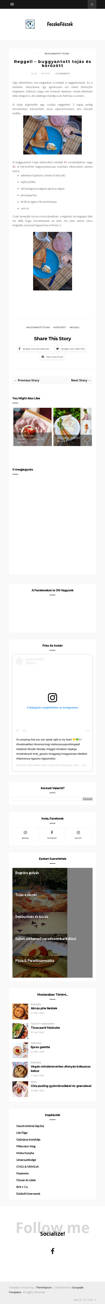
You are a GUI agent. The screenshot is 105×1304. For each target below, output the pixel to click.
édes (34, 1082)
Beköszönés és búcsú (31, 917)
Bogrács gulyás (27, 873)
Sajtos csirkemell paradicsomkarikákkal (45, 939)
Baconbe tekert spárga (68, 439)
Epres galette (40, 1047)
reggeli (74, 327)
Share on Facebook (36, 349)
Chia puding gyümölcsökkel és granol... (30, 439)
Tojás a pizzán (26, 895)
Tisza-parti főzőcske (45, 1027)
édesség (36, 1004)
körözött (60, 327)
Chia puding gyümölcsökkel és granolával (61, 1086)
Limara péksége (26, 1159)
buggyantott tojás (57, 53)
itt (66, 162)
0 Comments (62, 73)
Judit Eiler (21, 765)
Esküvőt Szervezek (28, 1193)
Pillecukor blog (25, 1146)
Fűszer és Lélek (26, 1180)
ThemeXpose (43, 1287)
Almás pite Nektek (44, 1008)
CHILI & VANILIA (27, 1166)
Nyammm (22, 1173)
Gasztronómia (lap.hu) (30, 1126)
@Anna (25, 834)
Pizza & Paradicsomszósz (34, 960)
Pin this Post (55, 357)
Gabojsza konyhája (28, 1139)
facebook (52, 834)
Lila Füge (21, 1132)
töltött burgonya (42, 1023)
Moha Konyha (25, 1153)
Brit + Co (22, 1187)
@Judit (78, 834)
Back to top (85, 1300)
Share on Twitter (73, 349)
